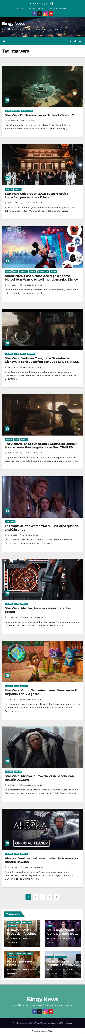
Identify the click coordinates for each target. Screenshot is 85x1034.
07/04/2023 (13, 867)
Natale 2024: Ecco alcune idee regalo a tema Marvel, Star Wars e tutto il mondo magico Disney (41, 277)
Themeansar (66, 1023)
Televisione (10, 521)
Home (8, 111)
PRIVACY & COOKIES (58, 9)
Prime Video (12, 957)
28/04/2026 (56, 939)
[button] (70, 41)
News (23, 354)
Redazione (27, 121)
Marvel (33, 271)
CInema (10, 922)
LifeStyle (16, 111)
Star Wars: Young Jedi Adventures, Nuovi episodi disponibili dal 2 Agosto (40, 692)
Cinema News (21, 954)
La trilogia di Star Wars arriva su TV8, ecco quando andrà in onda (42, 528)
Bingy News (13, 23)
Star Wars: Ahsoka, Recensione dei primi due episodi (37, 610)
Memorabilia (27, 111)
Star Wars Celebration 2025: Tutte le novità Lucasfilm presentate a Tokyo (36, 195)
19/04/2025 (13, 203)
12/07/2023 (13, 785)
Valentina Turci (29, 535)
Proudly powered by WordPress (26, 1023)
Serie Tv (18, 189)
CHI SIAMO (20, 9)
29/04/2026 (15, 939)
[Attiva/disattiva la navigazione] (80, 41)
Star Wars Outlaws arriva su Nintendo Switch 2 (39, 115)
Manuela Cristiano (31, 203)
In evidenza (26, 922)
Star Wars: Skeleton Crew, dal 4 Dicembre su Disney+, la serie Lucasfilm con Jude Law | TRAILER (42, 360)
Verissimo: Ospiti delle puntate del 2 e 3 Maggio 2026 (62, 933)
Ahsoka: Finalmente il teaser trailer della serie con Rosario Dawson (41, 860)
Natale (53, 271)
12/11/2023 (13, 535)
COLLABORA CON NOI (37, 9)
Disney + (9, 189)
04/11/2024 (13, 367)
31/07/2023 (13, 700)
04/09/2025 (13, 121)
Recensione (12, 926)
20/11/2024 (13, 285)
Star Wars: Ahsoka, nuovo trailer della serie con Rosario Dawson (39, 778)
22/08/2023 (13, 617)
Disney (8, 271)
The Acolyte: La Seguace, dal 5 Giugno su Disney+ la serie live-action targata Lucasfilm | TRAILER (41, 445)
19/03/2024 (13, 453)
